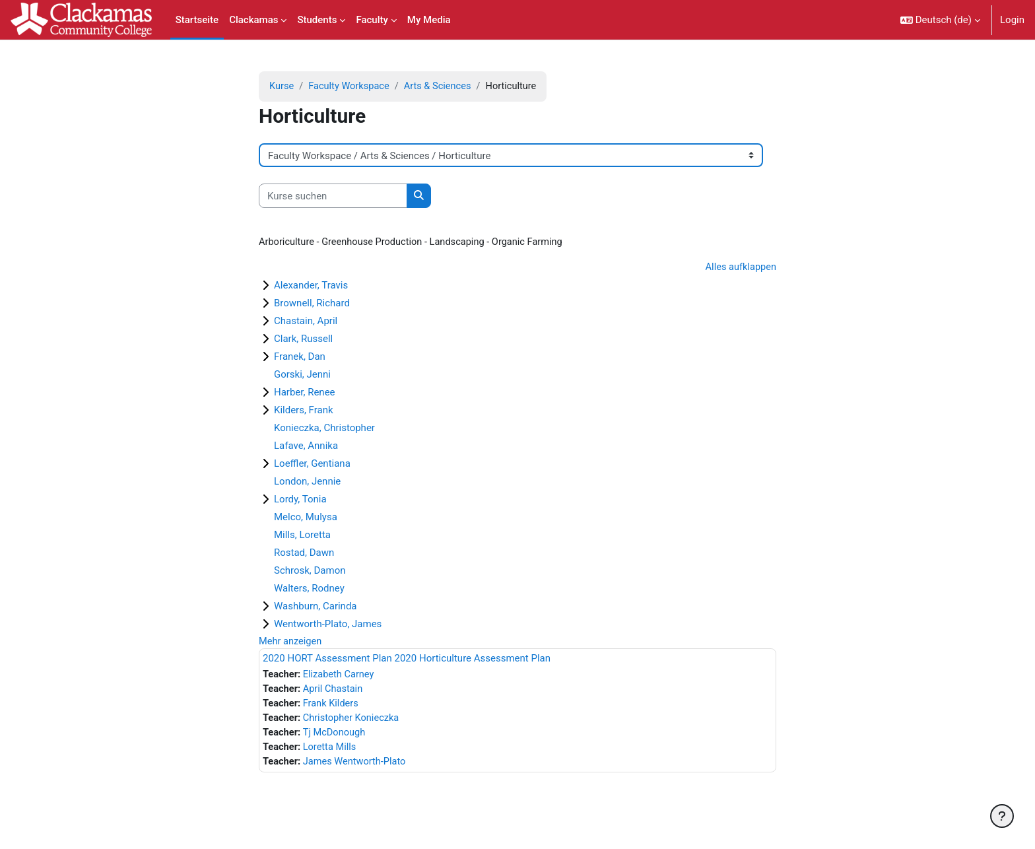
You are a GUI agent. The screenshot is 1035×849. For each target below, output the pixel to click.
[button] (940, 20)
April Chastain (335, 692)
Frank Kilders (333, 706)
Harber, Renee (304, 393)
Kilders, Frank (303, 411)
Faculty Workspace (351, 86)
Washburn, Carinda (315, 607)
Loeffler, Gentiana (312, 465)
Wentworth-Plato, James (328, 625)
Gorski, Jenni (302, 376)
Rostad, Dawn (304, 554)
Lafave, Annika (306, 447)
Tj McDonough (336, 736)
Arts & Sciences (442, 86)
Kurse (281, 86)
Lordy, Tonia (300, 500)
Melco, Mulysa (305, 518)
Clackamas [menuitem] (253, 20)
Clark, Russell (303, 340)
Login (1012, 20)
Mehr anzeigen (291, 643)
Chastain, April (305, 322)
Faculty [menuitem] (371, 20)
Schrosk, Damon (310, 572)
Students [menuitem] (317, 20)
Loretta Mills (331, 751)
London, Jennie (307, 483)
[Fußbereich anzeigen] (1002, 816)
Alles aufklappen (739, 268)
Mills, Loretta (302, 536)
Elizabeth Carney (341, 677)
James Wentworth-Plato (357, 766)
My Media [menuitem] (429, 20)
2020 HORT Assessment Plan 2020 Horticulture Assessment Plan (407, 660)
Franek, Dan (299, 358)
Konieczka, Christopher (324, 429)
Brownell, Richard (312, 304)
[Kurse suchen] (333, 196)
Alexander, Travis (311, 286)
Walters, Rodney (309, 589)
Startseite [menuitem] (197, 20)
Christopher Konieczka (353, 722)
